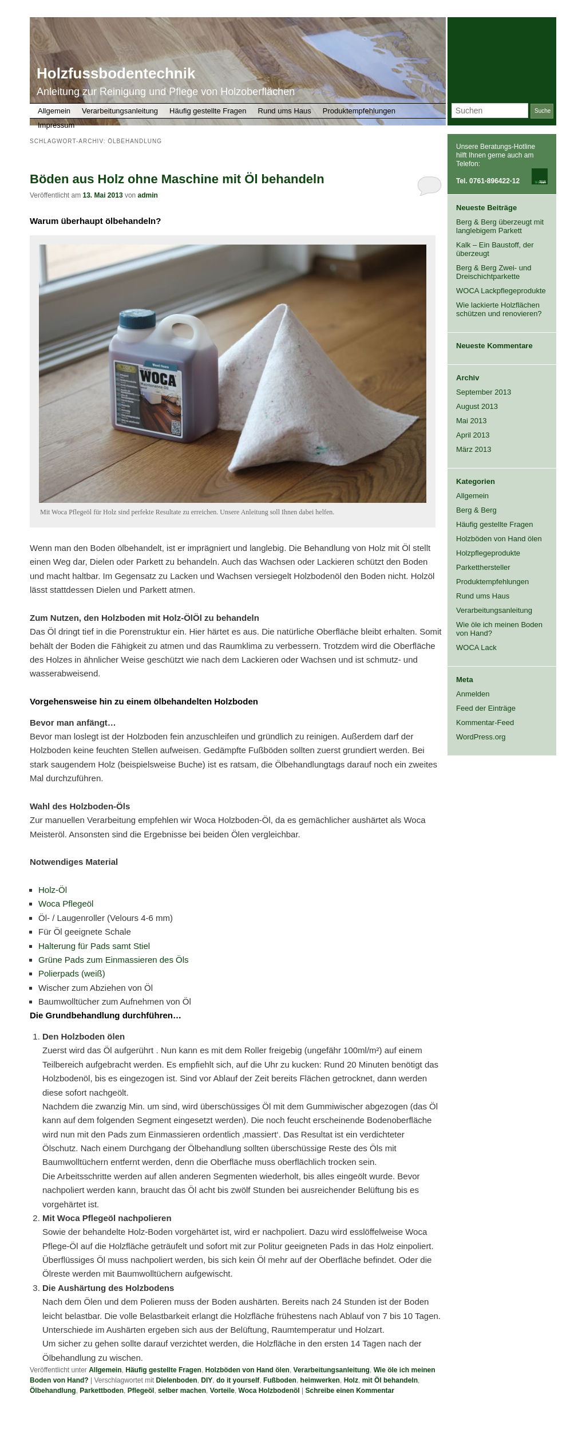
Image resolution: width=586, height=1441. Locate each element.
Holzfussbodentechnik (116, 73)
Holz (351, 1380)
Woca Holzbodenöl (269, 1391)
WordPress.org (480, 737)
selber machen (182, 1391)
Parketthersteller (483, 567)
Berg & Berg (476, 510)
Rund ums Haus (284, 111)
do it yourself (237, 1380)
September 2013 (483, 392)
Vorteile (222, 1391)
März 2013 (473, 449)
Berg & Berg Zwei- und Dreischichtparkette (494, 272)
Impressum (56, 125)
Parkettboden (102, 1391)
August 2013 (477, 406)
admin (148, 195)
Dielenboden (176, 1380)
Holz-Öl (52, 890)
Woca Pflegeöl (65, 903)
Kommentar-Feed (485, 722)
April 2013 (473, 435)
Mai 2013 (471, 420)
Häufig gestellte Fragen (207, 111)
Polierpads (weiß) (71, 973)
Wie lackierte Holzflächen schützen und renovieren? (499, 309)
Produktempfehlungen (359, 111)
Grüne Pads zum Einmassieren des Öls (113, 959)
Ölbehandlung (53, 1391)
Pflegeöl (141, 1391)
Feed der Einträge (486, 708)
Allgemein (54, 111)
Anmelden (473, 694)
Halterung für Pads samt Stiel (94, 946)
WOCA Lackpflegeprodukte (501, 290)
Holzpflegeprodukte (488, 553)
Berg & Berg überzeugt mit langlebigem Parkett (500, 226)
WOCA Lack (476, 647)
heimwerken (320, 1380)
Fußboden (279, 1380)
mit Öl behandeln (390, 1380)
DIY (206, 1380)
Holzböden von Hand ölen (247, 1370)
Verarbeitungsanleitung (120, 111)
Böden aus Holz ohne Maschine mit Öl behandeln (177, 179)
